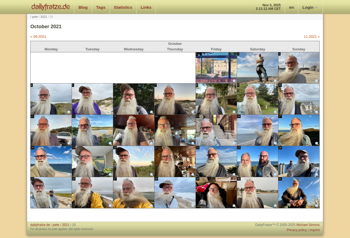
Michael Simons (308, 225)
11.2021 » (312, 37)
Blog (83, 7)
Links (146, 7)
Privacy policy (297, 230)
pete (35, 16)
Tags (101, 7)
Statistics (123, 7)
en (291, 7)
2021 (43, 16)
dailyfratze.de (50, 7)
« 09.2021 (38, 37)
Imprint (315, 230)
